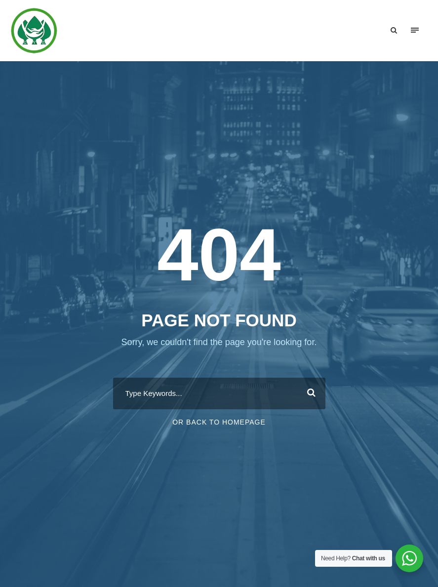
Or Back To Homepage (219, 422)
